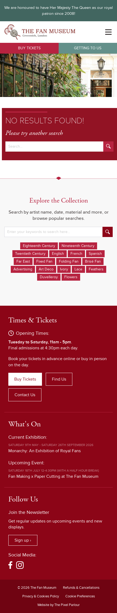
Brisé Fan (93, 261)
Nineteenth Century (78, 245)
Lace (78, 269)
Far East (23, 261)
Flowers (70, 277)
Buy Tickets (29, 48)
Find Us (59, 379)
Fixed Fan (44, 261)
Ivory (64, 269)
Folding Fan (69, 261)
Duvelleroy (49, 277)
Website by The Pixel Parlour (58, 605)
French (76, 253)
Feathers (96, 269)
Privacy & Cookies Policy (40, 596)
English (58, 253)
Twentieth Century (30, 253)
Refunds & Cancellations (81, 588)
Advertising (22, 269)
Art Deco (46, 269)
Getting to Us (87, 48)
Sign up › (23, 540)
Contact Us (25, 395)
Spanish (95, 253)
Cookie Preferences (80, 596)
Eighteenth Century (39, 245)
